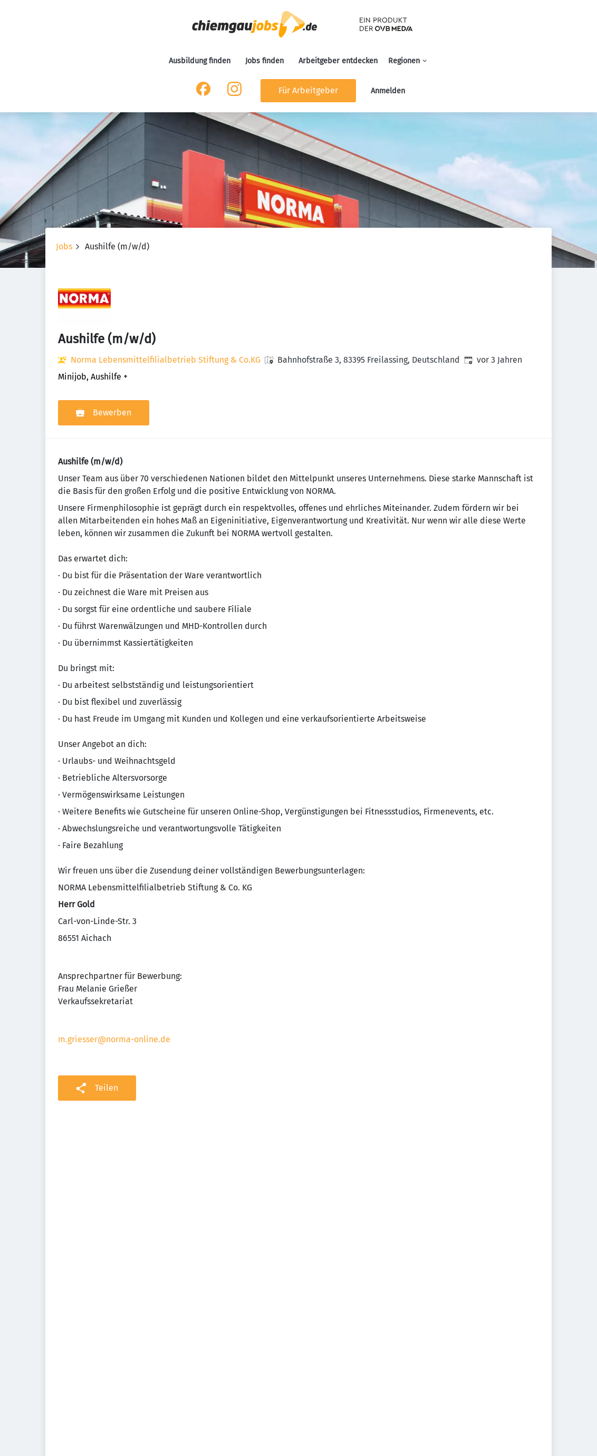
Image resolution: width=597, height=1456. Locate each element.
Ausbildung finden (199, 60)
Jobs (64, 246)
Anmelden (388, 90)
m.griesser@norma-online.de (114, 1039)
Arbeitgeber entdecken (338, 60)
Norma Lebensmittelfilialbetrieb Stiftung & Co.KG (166, 360)
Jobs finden (264, 60)
